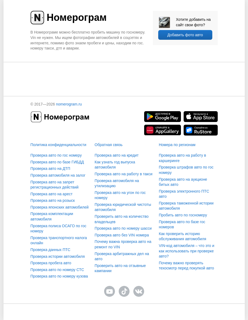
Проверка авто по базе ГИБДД (57, 162)
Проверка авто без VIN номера (122, 235)
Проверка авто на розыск (53, 200)
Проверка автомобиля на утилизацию (117, 183)
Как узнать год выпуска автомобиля (115, 165)
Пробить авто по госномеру (183, 215)
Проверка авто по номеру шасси (123, 228)
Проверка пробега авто (51, 263)
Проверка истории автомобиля (58, 256)
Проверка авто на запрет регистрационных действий (55, 185)
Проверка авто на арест (52, 194)
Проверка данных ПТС (51, 250)
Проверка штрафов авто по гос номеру (186, 170)
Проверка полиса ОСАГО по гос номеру (59, 228)
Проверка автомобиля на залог (58, 175)
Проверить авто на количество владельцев (121, 219)
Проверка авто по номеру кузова (59, 276)
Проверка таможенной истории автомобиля (186, 206)
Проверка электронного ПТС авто (184, 194)
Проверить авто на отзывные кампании (120, 268)
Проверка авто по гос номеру (56, 155)
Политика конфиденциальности (59, 145)
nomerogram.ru (69, 104)
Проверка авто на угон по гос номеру (120, 195)
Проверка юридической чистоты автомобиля (123, 207)
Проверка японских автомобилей (60, 207)
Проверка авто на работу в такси (124, 174)
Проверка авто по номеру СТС (57, 270)
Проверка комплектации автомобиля (52, 216)
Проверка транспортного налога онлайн (59, 240)
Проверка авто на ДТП (50, 168)
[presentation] (124, 72)
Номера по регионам (177, 145)
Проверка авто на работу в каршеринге (182, 158)
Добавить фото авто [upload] (185, 35)
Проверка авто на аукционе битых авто (183, 182)
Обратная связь (109, 145)
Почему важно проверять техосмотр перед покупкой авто (186, 265)
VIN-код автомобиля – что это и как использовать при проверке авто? (186, 250)
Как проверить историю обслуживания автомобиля (182, 236)
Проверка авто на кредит (117, 155)
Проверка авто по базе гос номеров (182, 224)
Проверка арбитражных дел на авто (122, 256)
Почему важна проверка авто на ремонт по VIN (123, 244)
